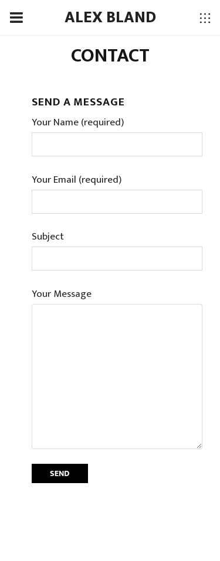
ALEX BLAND (110, 17)
